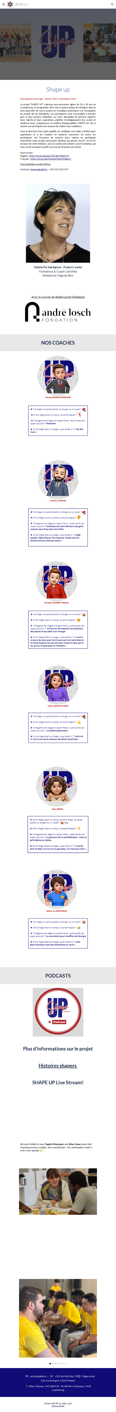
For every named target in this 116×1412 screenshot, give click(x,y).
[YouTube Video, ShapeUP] (58, 1245)
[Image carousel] (58, 1321)
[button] (3, 4)
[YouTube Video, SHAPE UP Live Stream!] (58, 1113)
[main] (58, 89)
